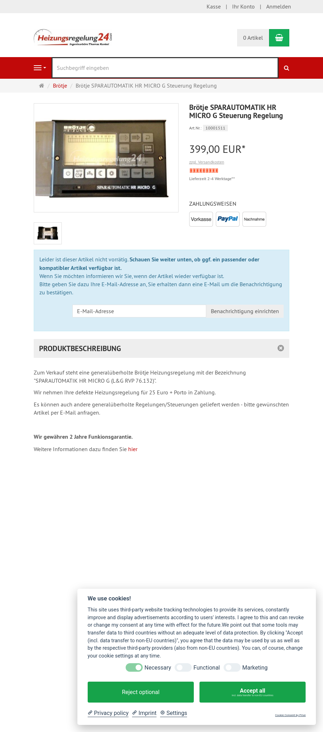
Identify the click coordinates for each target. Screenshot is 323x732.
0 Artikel (253, 37)
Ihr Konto (243, 6)
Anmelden (278, 6)
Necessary (157, 667)
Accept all (252, 692)
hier (132, 449)
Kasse (214, 6)
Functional (206, 667)
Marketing (255, 667)
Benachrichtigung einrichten (245, 311)
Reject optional (140, 692)
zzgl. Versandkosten (206, 162)
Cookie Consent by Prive (290, 715)
